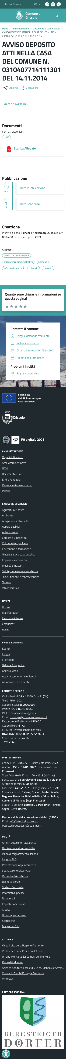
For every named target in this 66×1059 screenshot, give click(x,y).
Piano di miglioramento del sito (20, 854)
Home (5, 28)
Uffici (5, 468)
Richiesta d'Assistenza (15, 876)
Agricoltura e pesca (13, 510)
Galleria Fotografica (13, 665)
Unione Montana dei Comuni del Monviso (26, 956)
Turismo (6, 582)
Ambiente (7, 515)
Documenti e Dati (42, 28)
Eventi (6, 648)
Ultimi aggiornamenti (14, 915)
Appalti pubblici (11, 526)
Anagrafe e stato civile (15, 521)
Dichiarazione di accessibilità (18, 848)
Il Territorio (8, 660)
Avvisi (57, 28)
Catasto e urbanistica (14, 538)
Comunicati (8, 624)
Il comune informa (12, 618)
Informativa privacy (13, 893)
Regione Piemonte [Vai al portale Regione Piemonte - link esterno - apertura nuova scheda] (13, 4)
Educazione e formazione (16, 549)
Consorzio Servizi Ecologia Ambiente (23, 973)
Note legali (8, 898)
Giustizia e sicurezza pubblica (18, 554)
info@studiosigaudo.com (24, 821)
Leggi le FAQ (9, 859)
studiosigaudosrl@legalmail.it (24, 825)
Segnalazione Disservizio (16, 870)
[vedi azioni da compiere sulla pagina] (29, 88)
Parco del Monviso (12, 962)
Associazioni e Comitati (15, 682)
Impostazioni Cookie (13, 904)
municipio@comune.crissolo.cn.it (28, 717)
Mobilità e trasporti (13, 565)
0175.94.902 (14, 700)
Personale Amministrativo (17, 485)
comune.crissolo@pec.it (23, 713)
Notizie (6, 607)
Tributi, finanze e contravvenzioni (21, 577)
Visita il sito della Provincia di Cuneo (22, 951)
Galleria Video (10, 671)
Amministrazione (20, 28)
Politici (6, 491)
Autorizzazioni (10, 532)
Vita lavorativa (10, 588)
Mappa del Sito (10, 926)
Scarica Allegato (25, 148)
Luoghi (6, 654)
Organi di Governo (12, 457)
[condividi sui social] (10, 88)
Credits (6, 909)
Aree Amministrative (14, 463)
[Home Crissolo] (31, 15)
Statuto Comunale (12, 887)
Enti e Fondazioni (12, 479)
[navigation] (7, 15)
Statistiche (8, 921)
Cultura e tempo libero (15, 543)
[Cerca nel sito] (56, 15)
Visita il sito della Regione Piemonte (23, 945)
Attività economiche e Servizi (19, 676)
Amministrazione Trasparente (19, 843)
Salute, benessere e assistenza (20, 571)
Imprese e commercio (14, 560)
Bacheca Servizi (11, 882)
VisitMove (7, 979)
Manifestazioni (10, 613)
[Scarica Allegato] (9, 149)
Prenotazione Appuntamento (19, 865)
